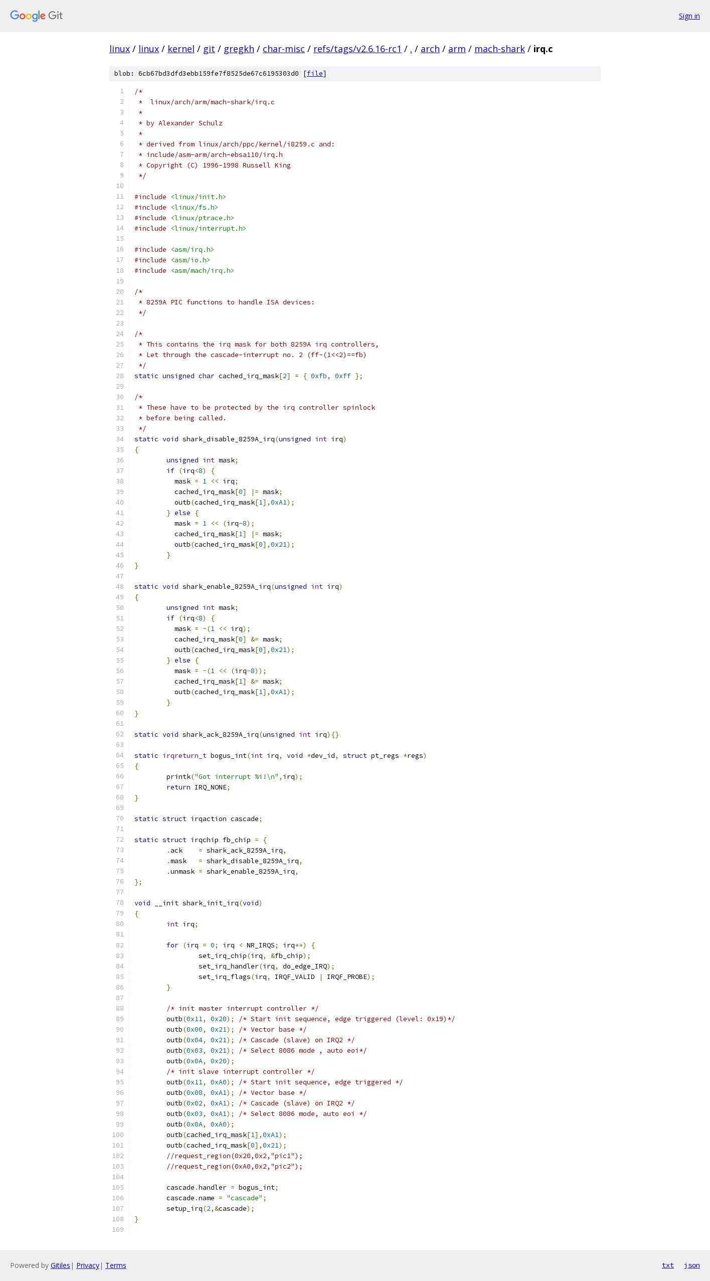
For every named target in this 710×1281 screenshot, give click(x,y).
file (315, 73)
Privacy (87, 1265)
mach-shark (499, 49)
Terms (115, 1265)
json (692, 1264)
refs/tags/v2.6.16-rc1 (357, 49)
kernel (181, 49)
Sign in (689, 16)
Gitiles (60, 1265)
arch (430, 49)
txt (668, 1264)
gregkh (239, 49)
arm (457, 49)
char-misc (284, 49)
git (209, 49)
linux (119, 49)
